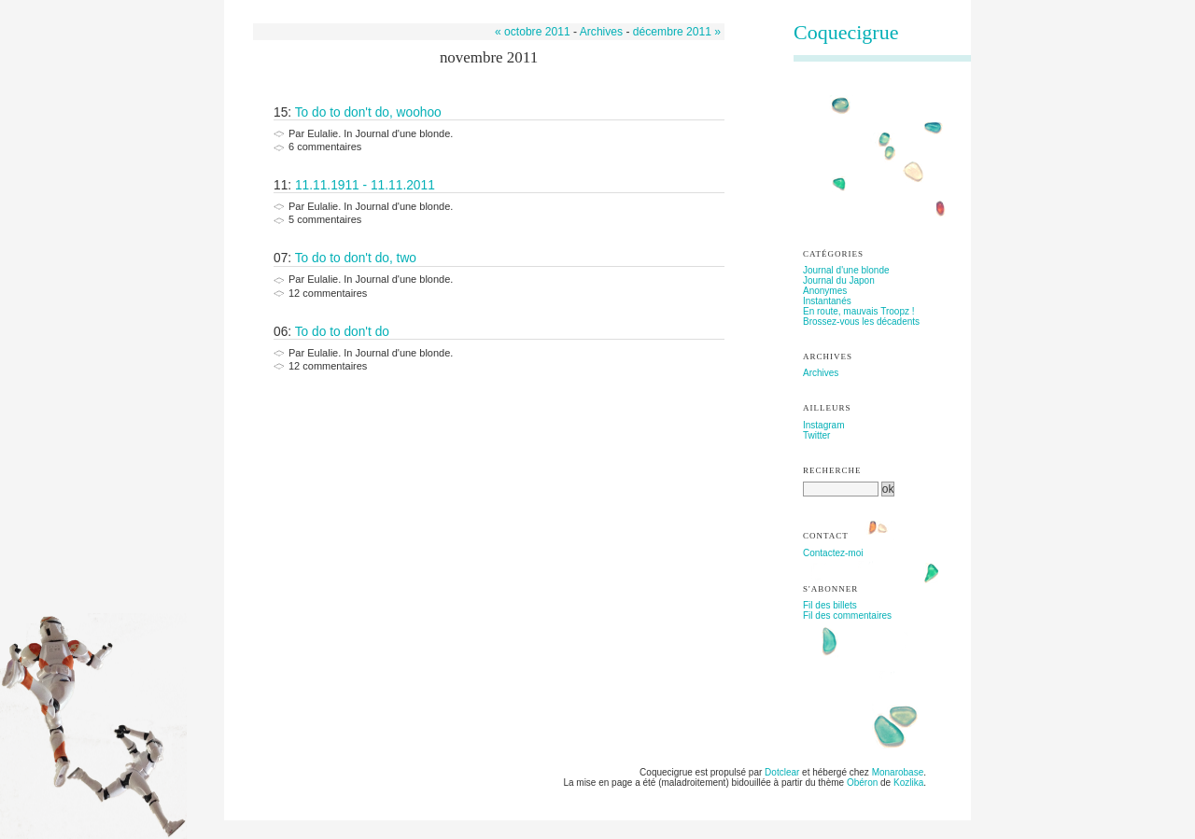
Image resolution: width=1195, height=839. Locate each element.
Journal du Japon (839, 280)
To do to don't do (342, 332)
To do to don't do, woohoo (368, 112)
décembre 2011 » (677, 31)
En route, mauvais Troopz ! (859, 311)
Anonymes (825, 291)
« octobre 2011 (532, 31)
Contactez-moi (833, 553)
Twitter (816, 435)
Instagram (823, 425)
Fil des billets (830, 605)
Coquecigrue (846, 32)
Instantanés (827, 301)
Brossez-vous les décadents (861, 321)
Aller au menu (346, 5)
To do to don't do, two (355, 258)
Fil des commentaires (847, 615)
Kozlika (908, 782)
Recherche (832, 470)
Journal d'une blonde (846, 270)
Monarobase (898, 772)
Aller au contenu (276, 5)
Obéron (862, 782)
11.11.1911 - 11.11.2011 (365, 185)
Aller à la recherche (422, 5)
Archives (601, 31)
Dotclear (782, 772)
